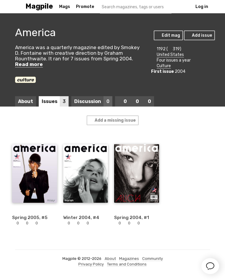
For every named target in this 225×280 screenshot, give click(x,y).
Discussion (93, 101)
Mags (64, 6)
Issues (55, 101)
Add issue (199, 35)
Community (152, 258)
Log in (201, 6)
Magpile (39, 6)
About (25, 101)
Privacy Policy (91, 264)
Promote (85, 6)
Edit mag (168, 35)
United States (170, 54)
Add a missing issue (112, 120)
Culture (164, 65)
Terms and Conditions (127, 264)
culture (25, 80)
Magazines (129, 258)
